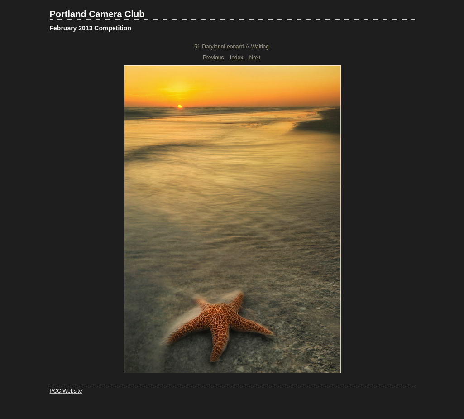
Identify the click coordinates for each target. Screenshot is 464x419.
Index (236, 57)
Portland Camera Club (97, 14)
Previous (213, 57)
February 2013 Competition (91, 28)
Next (255, 57)
